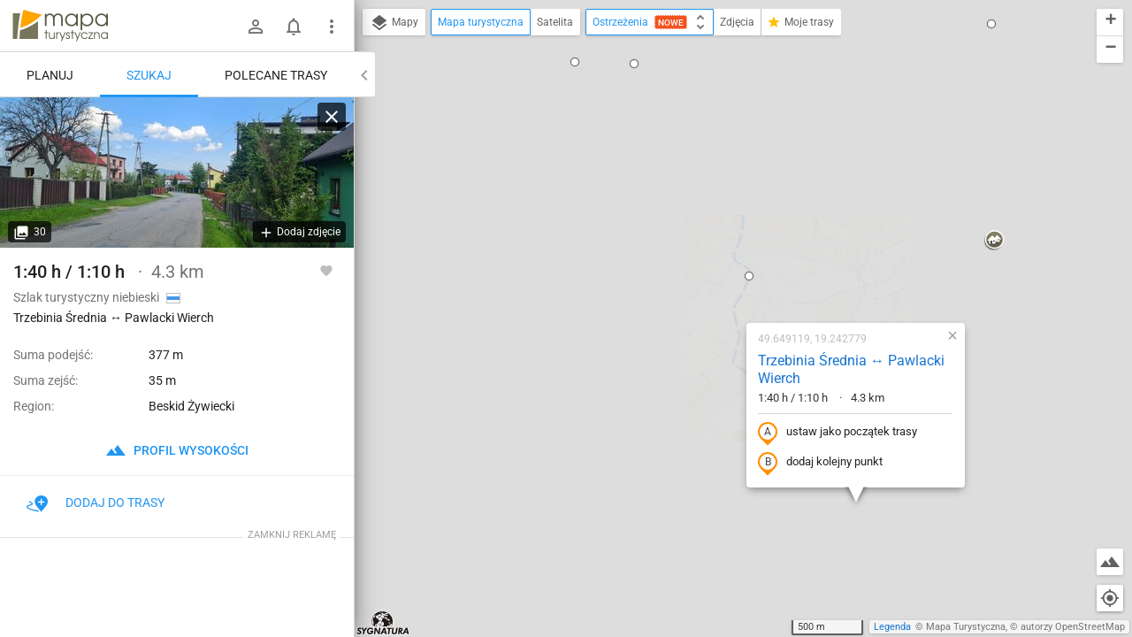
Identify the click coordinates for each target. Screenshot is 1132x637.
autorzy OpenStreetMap (1073, 627)
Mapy (394, 23)
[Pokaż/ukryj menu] (331, 26)
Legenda (892, 627)
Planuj (50, 75)
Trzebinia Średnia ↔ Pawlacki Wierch (738, 178)
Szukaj (149, 75)
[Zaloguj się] (255, 26)
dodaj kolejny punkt (707, 272)
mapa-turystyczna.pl (60, 25)
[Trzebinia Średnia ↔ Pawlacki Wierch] (177, 172)
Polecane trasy (276, 75)
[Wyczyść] (331, 117)
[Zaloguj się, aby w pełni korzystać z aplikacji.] (326, 270)
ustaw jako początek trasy (724, 241)
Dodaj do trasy (95, 502)
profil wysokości (177, 450)
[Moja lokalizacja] (1110, 598)
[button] (635, 85)
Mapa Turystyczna (966, 627)
